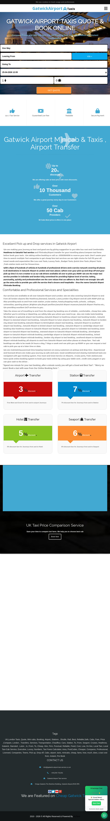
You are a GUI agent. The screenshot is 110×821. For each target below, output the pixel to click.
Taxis (53, 8)
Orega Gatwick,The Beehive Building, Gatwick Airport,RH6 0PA (56, 784)
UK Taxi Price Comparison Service (55, 525)
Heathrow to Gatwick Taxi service (18, 252)
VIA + (89, 56)
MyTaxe (76, 816)
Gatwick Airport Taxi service (57, 778)
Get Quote (54, 90)
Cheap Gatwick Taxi (72, 795)
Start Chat (96, 803)
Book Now (55, 537)
